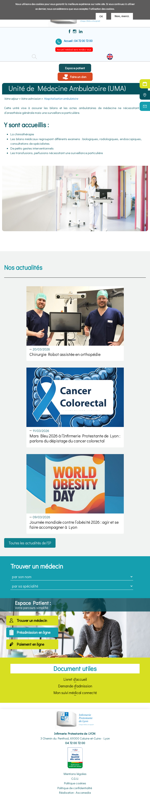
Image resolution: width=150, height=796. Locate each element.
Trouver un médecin (32, 620)
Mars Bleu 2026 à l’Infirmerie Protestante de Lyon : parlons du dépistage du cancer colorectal (75, 438)
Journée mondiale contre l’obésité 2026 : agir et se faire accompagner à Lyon (74, 525)
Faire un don (78, 77)
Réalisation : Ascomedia (75, 792)
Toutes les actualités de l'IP (30, 542)
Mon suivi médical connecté (75, 692)
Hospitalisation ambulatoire (61, 98)
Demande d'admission (75, 685)
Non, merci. (122, 16)
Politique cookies (75, 783)
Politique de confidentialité (74, 788)
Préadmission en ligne (33, 632)
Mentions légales (75, 774)
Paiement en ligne (30, 644)
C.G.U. (75, 778)
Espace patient (75, 68)
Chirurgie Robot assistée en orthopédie (65, 354)
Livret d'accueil (75, 679)
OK (101, 16)
